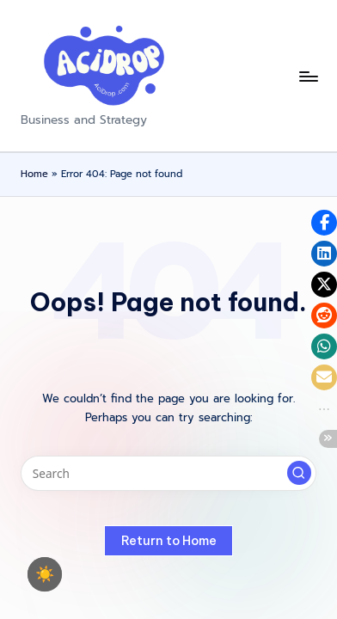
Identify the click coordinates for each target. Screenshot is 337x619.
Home (34, 174)
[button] (299, 473)
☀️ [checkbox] (44, 574)
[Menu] (307, 76)
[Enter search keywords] (168, 474)
